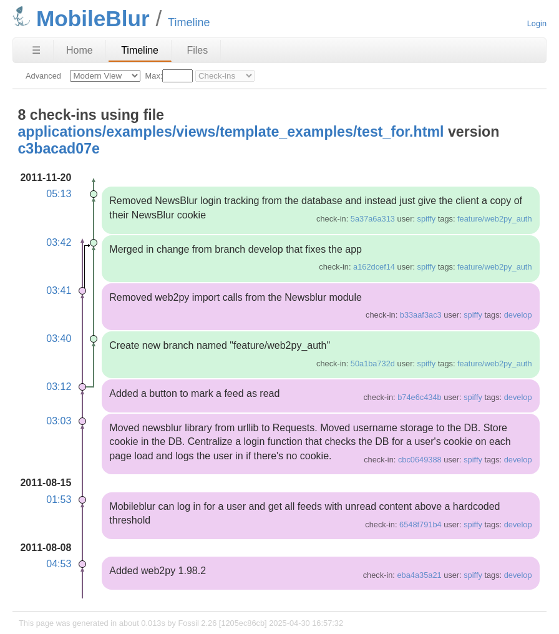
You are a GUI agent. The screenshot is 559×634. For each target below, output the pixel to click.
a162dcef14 (374, 266)
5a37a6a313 (373, 218)
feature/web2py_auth (494, 218)
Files (197, 50)
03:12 (58, 386)
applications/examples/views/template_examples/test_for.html (230, 132)
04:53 (58, 563)
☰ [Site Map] (36, 50)
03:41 (58, 290)
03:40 (58, 338)
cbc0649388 (420, 459)
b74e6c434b (419, 397)
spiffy (426, 218)
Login (537, 23)
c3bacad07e (58, 148)
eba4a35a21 (419, 575)
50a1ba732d (373, 363)
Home (79, 50)
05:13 (58, 193)
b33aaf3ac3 (421, 314)
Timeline (139, 50)
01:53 (58, 499)
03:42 (58, 242)
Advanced (43, 75)
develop (518, 314)
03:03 (58, 421)
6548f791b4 (420, 524)
